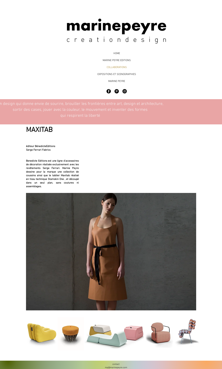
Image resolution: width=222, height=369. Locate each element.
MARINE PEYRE (116, 81)
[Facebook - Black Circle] (108, 91)
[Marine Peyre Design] (124, 91)
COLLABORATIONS (117, 67)
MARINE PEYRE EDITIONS (117, 60)
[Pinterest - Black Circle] (116, 91)
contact (115, 364)
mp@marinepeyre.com (116, 367)
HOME (116, 53)
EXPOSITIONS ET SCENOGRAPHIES (116, 74)
